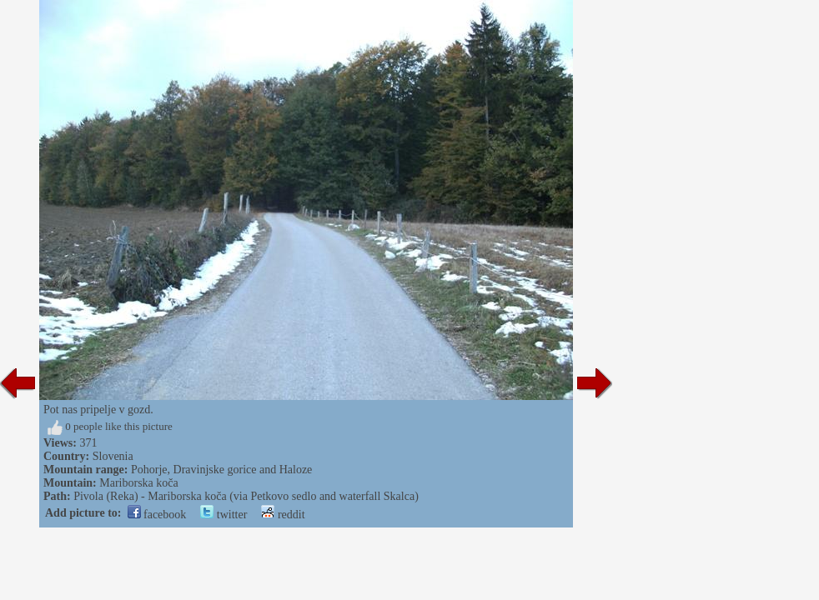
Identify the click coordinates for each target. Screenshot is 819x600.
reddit (282, 514)
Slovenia (113, 456)
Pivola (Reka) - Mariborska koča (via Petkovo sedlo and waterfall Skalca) (246, 496)
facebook (157, 514)
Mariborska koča (138, 483)
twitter (223, 514)
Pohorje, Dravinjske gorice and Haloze (221, 469)
